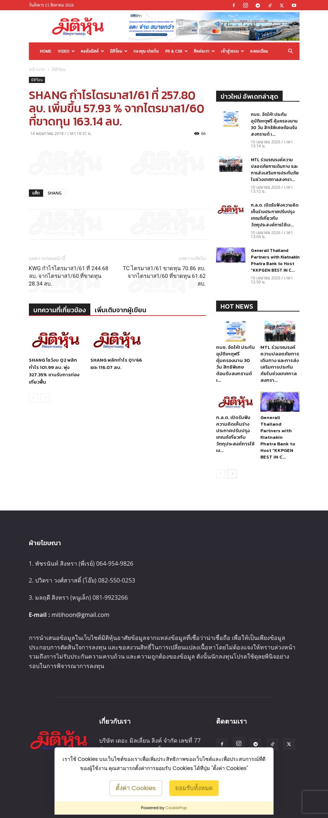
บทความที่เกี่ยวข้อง (59, 310)
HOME (45, 51)
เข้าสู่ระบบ (232, 51)
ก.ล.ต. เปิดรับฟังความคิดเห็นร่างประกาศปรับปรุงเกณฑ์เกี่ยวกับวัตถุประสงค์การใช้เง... (274, 215)
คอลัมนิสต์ (92, 51)
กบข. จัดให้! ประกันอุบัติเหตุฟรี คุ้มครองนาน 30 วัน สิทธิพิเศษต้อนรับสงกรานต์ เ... (274, 124)
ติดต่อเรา (204, 51)
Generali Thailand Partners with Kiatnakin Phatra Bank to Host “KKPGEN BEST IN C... (275, 260)
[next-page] (232, 473)
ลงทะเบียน (259, 51)
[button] (290, 51)
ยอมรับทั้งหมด (194, 787)
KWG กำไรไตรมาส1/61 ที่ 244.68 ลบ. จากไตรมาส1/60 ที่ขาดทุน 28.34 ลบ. (69, 276)
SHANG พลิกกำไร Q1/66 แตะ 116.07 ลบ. (116, 364)
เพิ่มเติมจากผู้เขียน (120, 310)
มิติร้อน (119, 51)
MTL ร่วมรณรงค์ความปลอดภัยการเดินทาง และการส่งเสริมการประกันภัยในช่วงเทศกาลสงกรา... (275, 170)
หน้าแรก (37, 69)
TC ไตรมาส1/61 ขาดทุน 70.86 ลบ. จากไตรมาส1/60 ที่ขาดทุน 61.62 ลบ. (164, 276)
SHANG (55, 193)
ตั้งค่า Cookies (136, 787)
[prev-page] (33, 397)
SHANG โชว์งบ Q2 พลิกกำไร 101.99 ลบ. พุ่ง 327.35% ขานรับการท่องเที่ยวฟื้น (54, 371)
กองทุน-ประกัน (146, 51)
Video (66, 51)
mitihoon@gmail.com (81, 615)
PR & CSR (176, 51)
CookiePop (176, 808)
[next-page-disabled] (45, 397)
